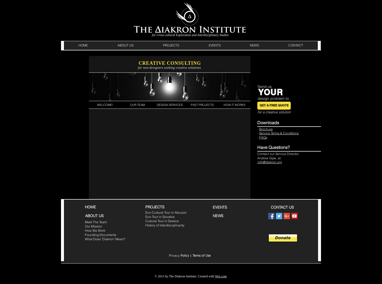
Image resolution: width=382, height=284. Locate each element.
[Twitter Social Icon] (279, 216)
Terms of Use (202, 255)
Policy (179, 255)
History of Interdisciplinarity (164, 225)
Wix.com (221, 276)
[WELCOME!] (105, 105)
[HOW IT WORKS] (234, 105)
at (279, 158)
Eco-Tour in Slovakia (160, 217)
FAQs (263, 137)
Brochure (266, 129)
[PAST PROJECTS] (202, 105)
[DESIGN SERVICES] (169, 105)
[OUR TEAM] (137, 105)
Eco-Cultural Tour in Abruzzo (165, 212)
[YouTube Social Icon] (294, 216)
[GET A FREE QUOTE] (274, 106)
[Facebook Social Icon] (271, 216)
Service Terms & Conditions (279, 133)
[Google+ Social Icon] (287, 216)
